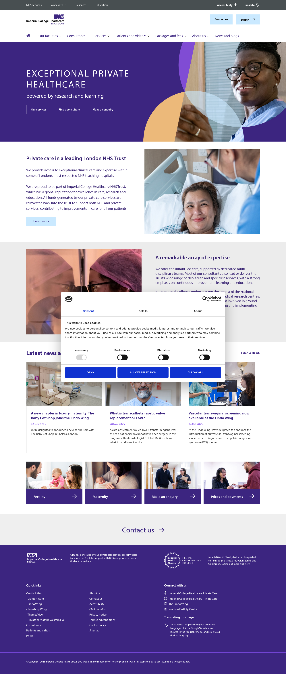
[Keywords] (246, 19)
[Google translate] (251, 5)
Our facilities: (34, 593)
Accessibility (96, 604)
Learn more (41, 221)
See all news (250, 353)
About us (199, 35)
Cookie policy (97, 625)
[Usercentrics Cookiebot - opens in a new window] (205, 299)
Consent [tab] (88, 311)
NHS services (34, 5)
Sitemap (94, 630)
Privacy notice (98, 614)
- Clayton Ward (35, 598)
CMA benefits (97, 609)
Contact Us (95, 598)
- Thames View (34, 614)
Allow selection (143, 372)
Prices (29, 635)
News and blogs (227, 35)
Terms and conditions (102, 620)
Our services (38, 109)
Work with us (58, 5)
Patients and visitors (130, 35)
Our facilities (48, 35)
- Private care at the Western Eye (45, 620)
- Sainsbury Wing (36, 609)
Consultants (76, 35)
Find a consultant (69, 109)
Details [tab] (143, 311)
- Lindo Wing (34, 604)
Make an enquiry (103, 109)
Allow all (196, 372)
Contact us (221, 19)
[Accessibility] (227, 5)
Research (81, 5)
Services (100, 35)
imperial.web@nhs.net (177, 661)
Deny (90, 372)
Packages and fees (169, 35)
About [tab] (198, 311)
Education (102, 5)
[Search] (253, 19)
